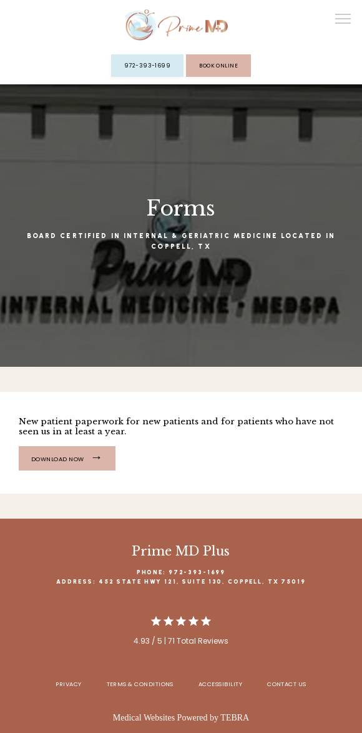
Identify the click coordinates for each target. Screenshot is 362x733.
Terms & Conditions (140, 684)
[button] (343, 19)
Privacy (68, 684)
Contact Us (286, 684)
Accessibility (220, 684)
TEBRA (234, 717)
